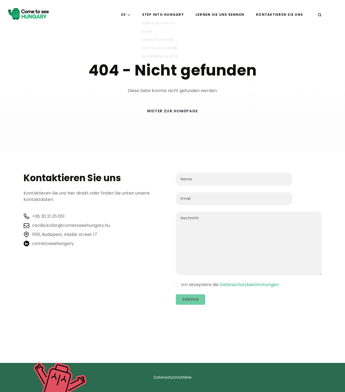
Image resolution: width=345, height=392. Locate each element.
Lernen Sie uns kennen (220, 14)
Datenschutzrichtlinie (173, 377)
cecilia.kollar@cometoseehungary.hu (71, 225)
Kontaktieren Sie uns (279, 14)
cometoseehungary (53, 244)
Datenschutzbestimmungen (249, 285)
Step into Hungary (163, 14)
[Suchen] (319, 14)
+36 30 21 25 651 (48, 216)
